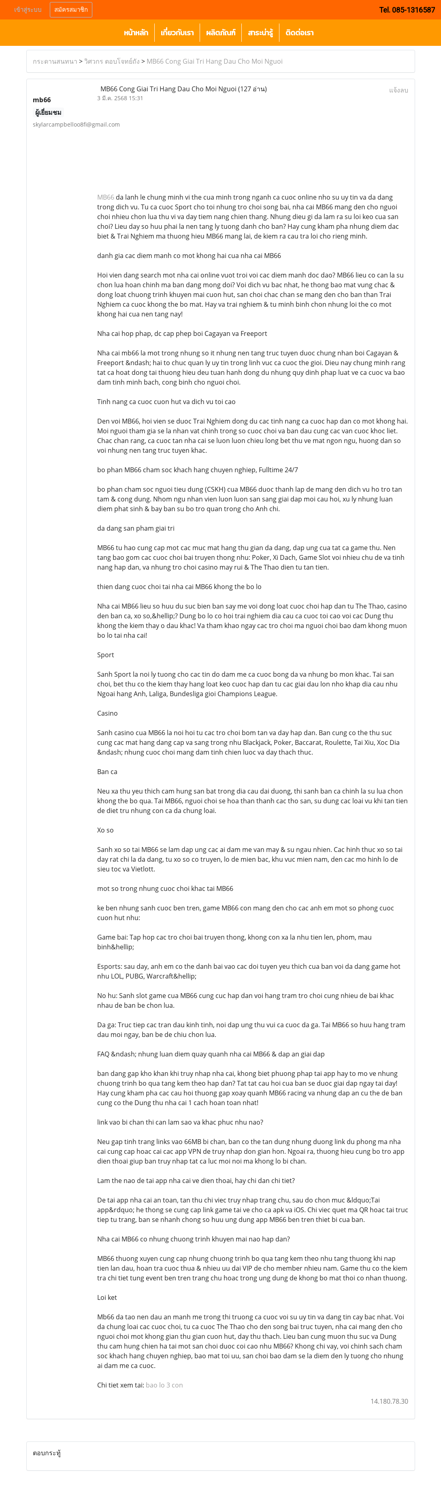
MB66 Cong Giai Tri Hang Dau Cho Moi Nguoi (215, 61)
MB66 (105, 197)
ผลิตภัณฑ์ (220, 33)
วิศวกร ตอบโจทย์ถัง (112, 61)
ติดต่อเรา (299, 33)
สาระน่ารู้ (260, 33)
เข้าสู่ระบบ (28, 9)
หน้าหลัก (136, 33)
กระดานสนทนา (55, 61)
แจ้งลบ (398, 90)
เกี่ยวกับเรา (177, 33)
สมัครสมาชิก (71, 9)
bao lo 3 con (164, 1385)
